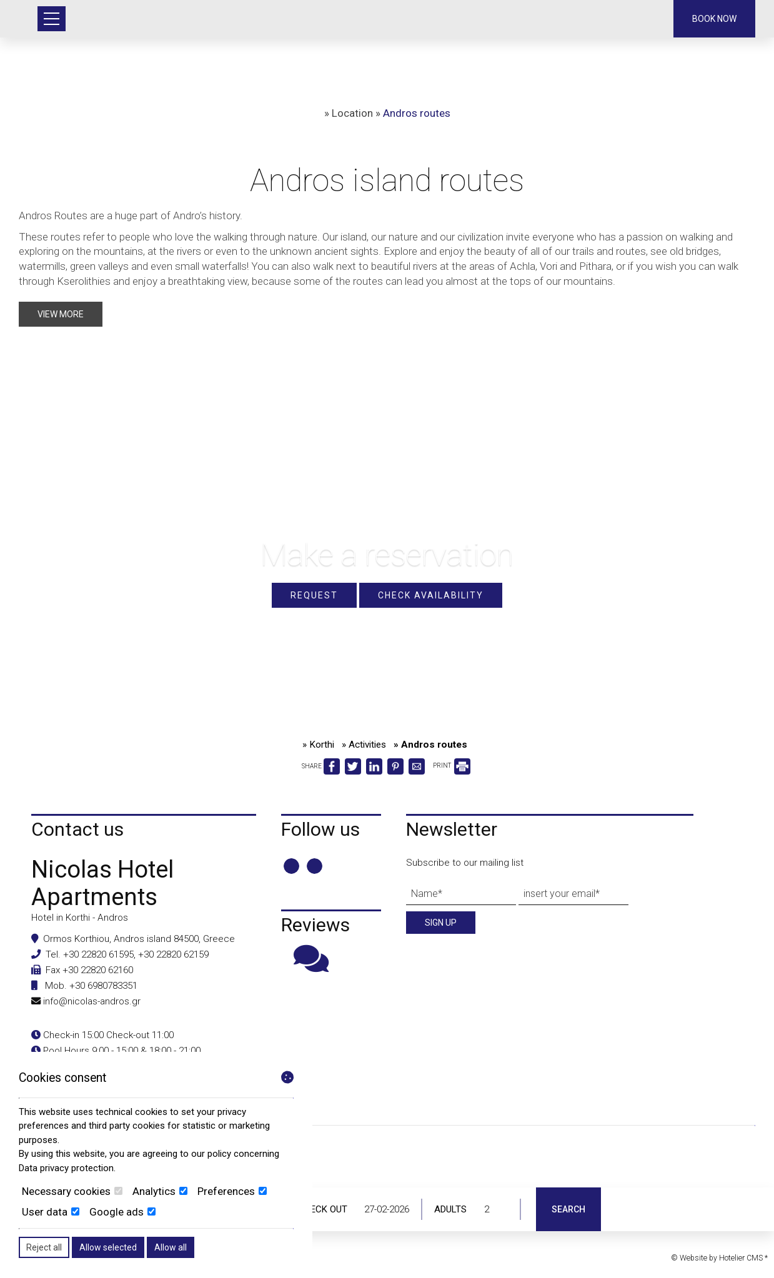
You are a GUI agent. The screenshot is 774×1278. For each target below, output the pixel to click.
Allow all (170, 1247)
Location (352, 113)
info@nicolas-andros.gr (92, 1001)
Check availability (431, 595)
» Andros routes (430, 744)
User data (50, 1212)
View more (60, 314)
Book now (714, 19)
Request (314, 595)
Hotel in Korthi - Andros (79, 917)
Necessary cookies (72, 1191)
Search (568, 1209)
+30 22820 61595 (98, 954)
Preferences (232, 1191)
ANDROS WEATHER (387, 1179)
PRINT (451, 765)
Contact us (77, 829)
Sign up (441, 923)
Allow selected (108, 1247)
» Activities (364, 744)
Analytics (159, 1191)
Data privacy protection (66, 1168)
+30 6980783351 (103, 985)
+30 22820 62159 (173, 954)
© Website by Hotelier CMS (718, 1258)
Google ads (122, 1212)
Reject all (44, 1247)
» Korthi (318, 744)
